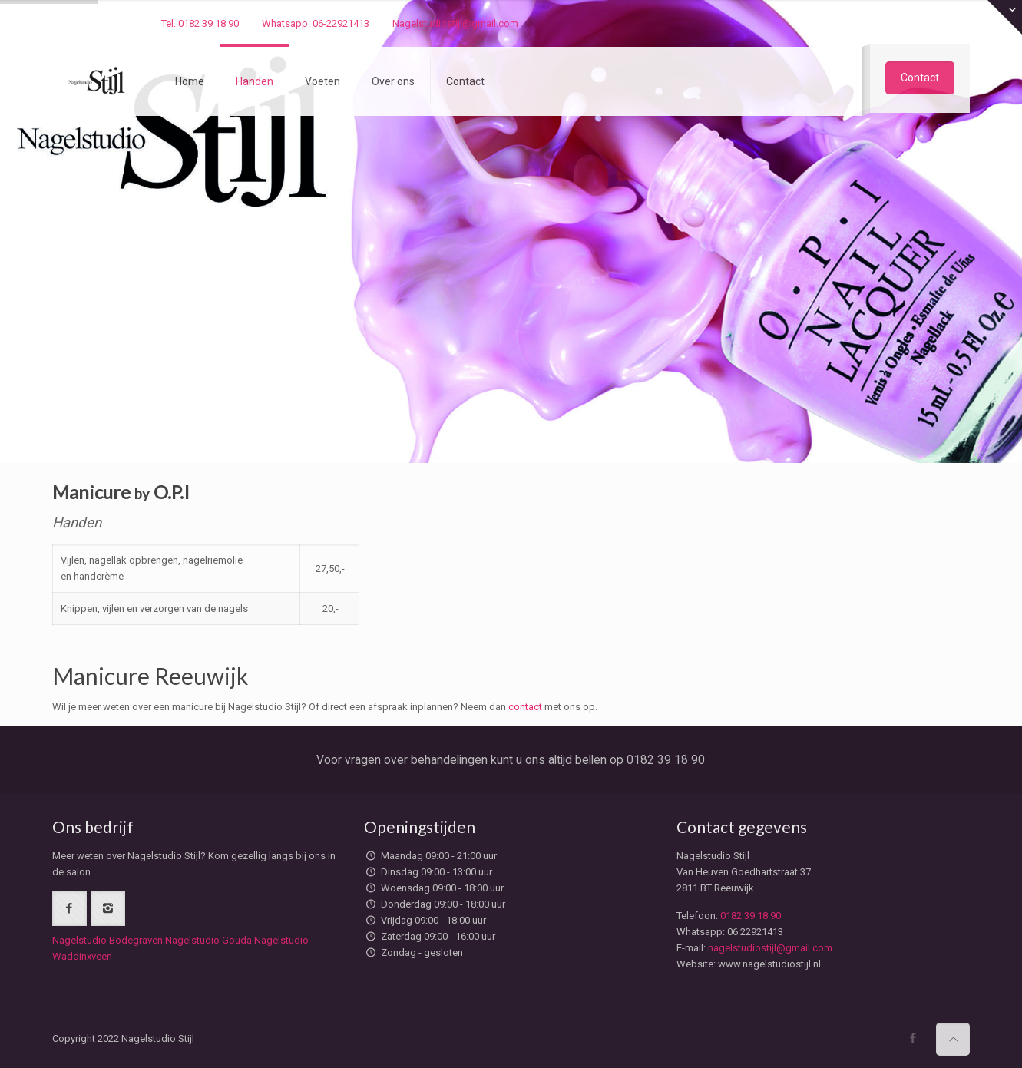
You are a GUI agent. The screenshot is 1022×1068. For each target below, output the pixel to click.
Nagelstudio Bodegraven (107, 937)
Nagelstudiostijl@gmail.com (455, 23)
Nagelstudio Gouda (208, 937)
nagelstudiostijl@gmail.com (770, 945)
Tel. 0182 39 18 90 (200, 23)
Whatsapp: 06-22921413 (315, 23)
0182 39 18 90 (750, 912)
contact (525, 703)
